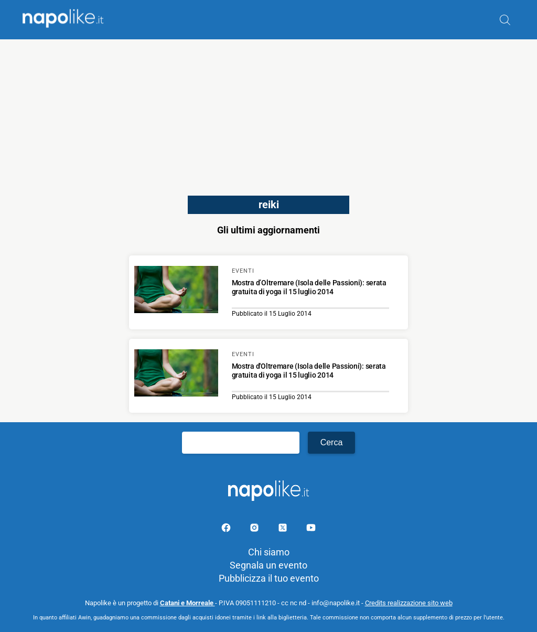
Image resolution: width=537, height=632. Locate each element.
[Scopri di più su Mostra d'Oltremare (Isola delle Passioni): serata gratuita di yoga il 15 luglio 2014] (176, 374)
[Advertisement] (268, 112)
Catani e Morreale (187, 603)
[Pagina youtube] (311, 529)
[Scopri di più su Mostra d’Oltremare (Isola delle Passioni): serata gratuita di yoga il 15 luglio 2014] (176, 291)
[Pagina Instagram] (255, 529)
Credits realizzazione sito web (409, 603)
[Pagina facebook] (227, 529)
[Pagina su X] (284, 529)
